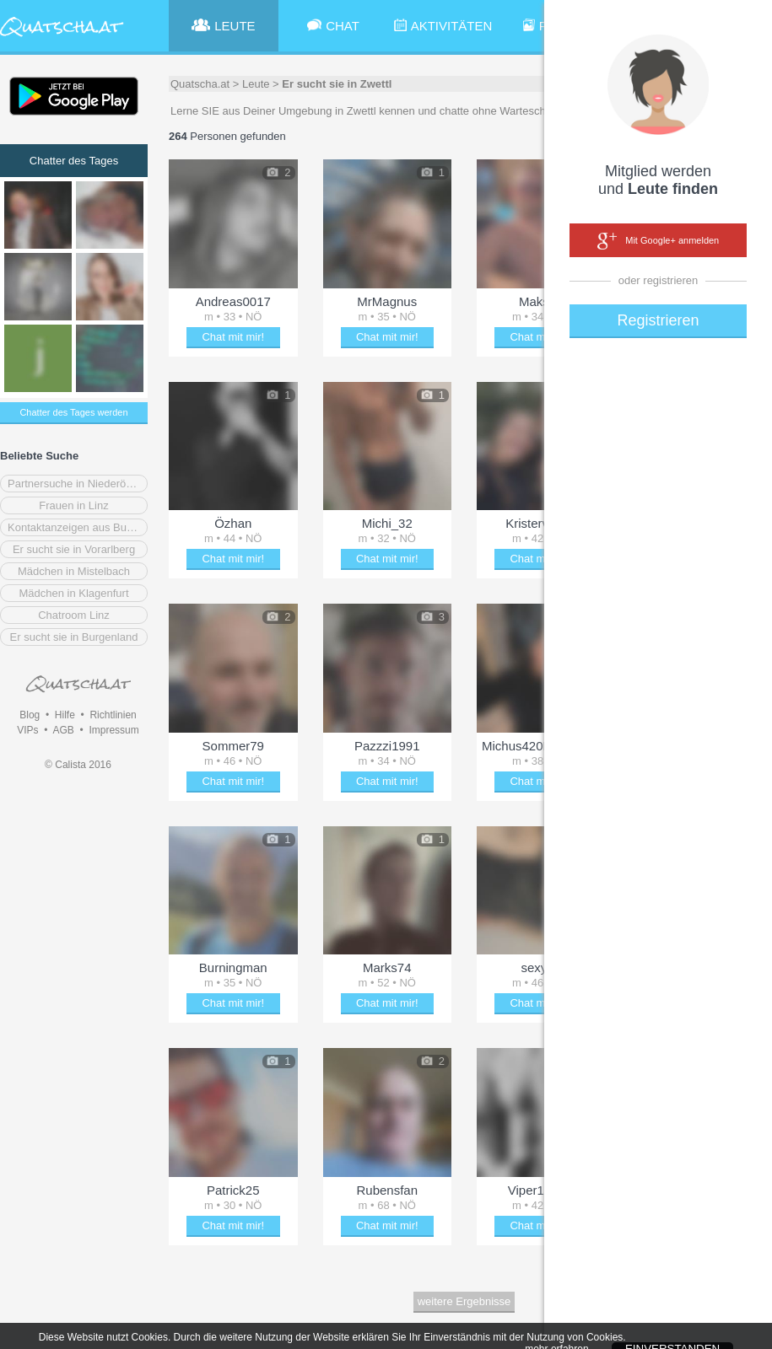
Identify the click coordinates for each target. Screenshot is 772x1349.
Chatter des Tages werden (73, 412)
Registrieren (658, 320)
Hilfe (65, 715)
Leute (256, 84)
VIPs (27, 730)
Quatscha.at (199, 84)
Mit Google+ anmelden (658, 241)
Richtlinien (112, 715)
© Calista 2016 (78, 765)
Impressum (113, 730)
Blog (29, 715)
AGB (62, 730)
